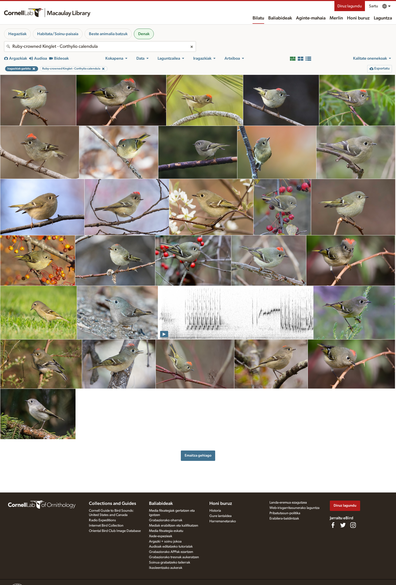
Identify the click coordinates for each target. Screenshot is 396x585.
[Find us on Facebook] (333, 525)
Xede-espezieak (160, 536)
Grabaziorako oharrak (165, 520)
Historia (215, 510)
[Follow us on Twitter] (343, 525)
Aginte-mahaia (311, 18)
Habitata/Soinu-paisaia (57, 34)
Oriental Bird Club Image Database (115, 531)
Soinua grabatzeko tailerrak (169, 562)
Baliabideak (280, 18)
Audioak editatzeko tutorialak (171, 546)
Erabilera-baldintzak (284, 518)
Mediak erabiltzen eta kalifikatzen (173, 525)
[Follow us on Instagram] (353, 525)
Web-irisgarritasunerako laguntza (294, 508)
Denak (144, 34)
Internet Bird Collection (106, 525)
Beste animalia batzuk (108, 34)
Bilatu (258, 18)
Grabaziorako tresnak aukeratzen (174, 557)
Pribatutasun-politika (284, 513)
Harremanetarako (222, 521)
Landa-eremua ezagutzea (288, 502)
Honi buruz (358, 18)
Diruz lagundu (349, 6)
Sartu (373, 6)
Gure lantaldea (220, 516)
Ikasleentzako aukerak (165, 568)
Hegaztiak (17, 34)
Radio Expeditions (102, 520)
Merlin (336, 18)
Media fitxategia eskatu (166, 531)
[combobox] (100, 46)
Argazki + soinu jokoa (165, 541)
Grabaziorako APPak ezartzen (171, 552)
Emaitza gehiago (198, 455)
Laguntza (383, 18)
